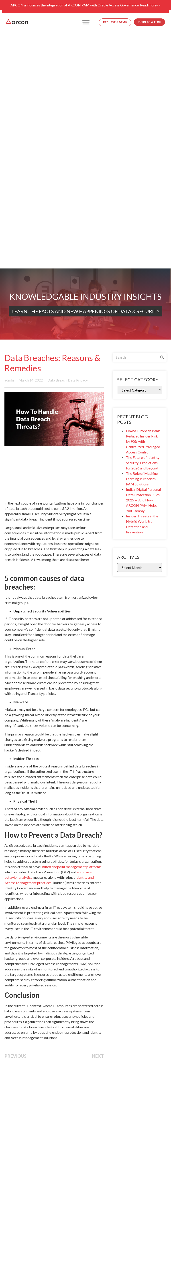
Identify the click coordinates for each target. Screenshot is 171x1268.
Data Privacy (78, 380)
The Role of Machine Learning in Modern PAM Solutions (142, 478)
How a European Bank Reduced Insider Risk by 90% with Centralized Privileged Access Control (143, 441)
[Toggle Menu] (86, 22)
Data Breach (57, 380)
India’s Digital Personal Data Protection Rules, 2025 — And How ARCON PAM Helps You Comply (143, 500)
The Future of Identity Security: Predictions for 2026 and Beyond (142, 462)
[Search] (162, 357)
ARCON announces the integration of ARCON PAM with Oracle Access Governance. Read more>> (85, 5)
